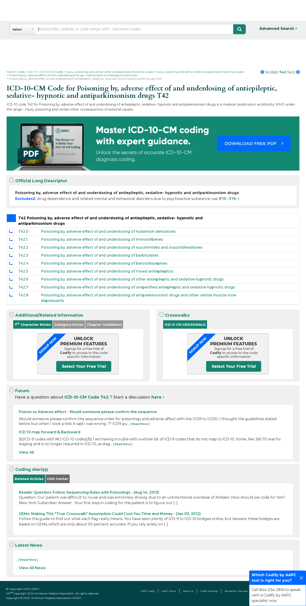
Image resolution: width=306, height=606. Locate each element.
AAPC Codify (148, 591)
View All (26, 452)
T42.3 (23, 255)
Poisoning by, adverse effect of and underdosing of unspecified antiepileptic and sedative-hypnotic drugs (138, 287)
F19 (233, 199)
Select (17, 29)
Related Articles (29, 479)
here (157, 397)
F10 (223, 199)
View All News (32, 568)
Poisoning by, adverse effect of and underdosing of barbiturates (100, 255)
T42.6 (23, 279)
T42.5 (23, 271)
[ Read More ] (140, 424)
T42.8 (23, 295)
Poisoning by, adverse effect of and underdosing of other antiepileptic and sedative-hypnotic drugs (132, 279)
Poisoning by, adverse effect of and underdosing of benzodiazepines (104, 263)
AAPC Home (169, 591)
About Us (188, 591)
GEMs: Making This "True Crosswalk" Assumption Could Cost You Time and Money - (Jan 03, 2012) (110, 514)
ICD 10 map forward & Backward (49, 432)
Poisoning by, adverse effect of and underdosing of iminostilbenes (102, 239)
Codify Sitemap (209, 591)
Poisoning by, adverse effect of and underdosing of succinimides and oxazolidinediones (121, 247)
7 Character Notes (33, 324)
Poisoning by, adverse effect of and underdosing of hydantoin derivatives (108, 231)
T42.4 (23, 263)
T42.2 (23, 247)
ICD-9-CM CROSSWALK (185, 324)
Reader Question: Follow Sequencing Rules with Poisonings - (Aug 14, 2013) (89, 492)
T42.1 (22, 239)
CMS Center (57, 479)
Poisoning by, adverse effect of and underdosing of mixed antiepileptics (107, 271)
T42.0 (23, 231)
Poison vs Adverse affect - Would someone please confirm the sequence (88, 412)
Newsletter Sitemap (236, 591)
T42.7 (23, 287)
